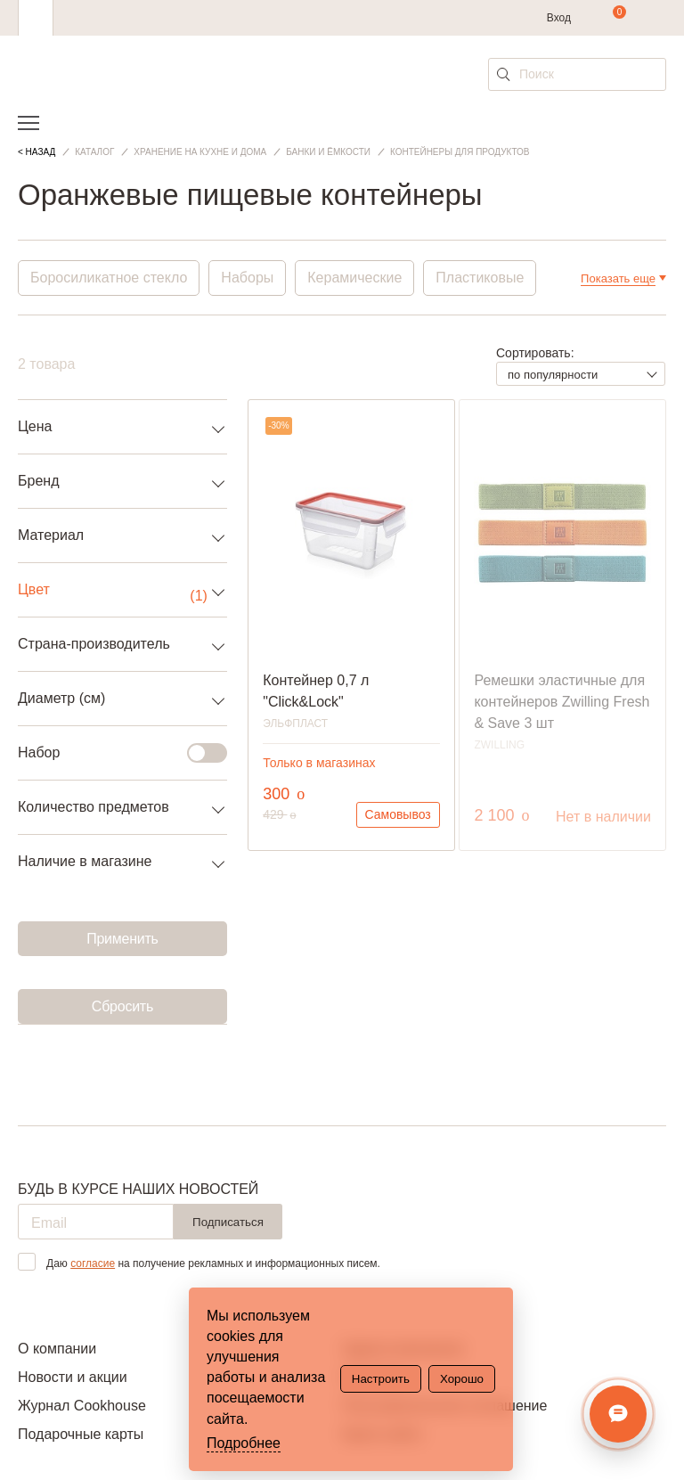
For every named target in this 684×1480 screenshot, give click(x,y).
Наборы (247, 277)
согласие (92, 1263)
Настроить (381, 1379)
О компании (57, 1348)
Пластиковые (480, 277)
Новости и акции (72, 1377)
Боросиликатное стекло (108, 277)
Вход (559, 18)
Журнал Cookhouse (82, 1405)
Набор (112, 753)
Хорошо (462, 1379)
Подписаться (228, 1222)
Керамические (354, 277)
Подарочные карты (80, 1434)
